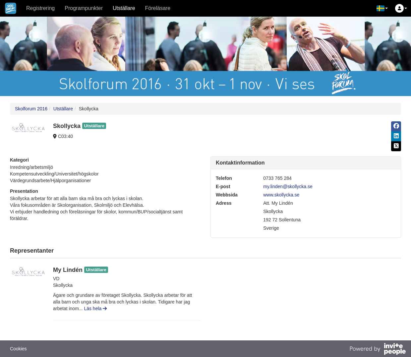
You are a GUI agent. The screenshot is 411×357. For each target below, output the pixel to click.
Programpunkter (84, 8)
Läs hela (95, 308)
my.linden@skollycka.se (288, 186)
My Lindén (68, 270)
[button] (382, 8)
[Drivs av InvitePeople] (377, 349)
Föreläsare (157, 8)
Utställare (124, 8)
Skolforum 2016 (31, 108)
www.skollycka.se (281, 194)
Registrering (40, 8)
